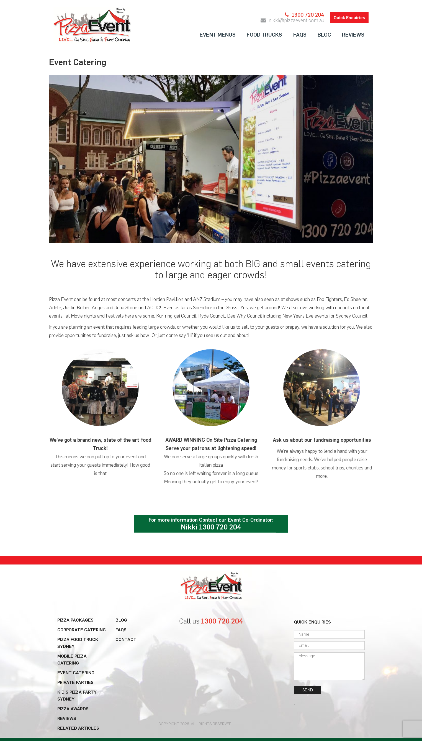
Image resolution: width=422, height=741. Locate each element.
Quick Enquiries (349, 18)
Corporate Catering (81, 629)
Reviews (353, 35)
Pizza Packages (75, 620)
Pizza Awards (73, 708)
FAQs (300, 35)
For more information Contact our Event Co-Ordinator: (211, 524)
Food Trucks (264, 35)
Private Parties (75, 682)
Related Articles (78, 728)
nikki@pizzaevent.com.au (296, 21)
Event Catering (75, 672)
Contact (126, 639)
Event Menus (218, 35)
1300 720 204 (308, 15)
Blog (324, 35)
